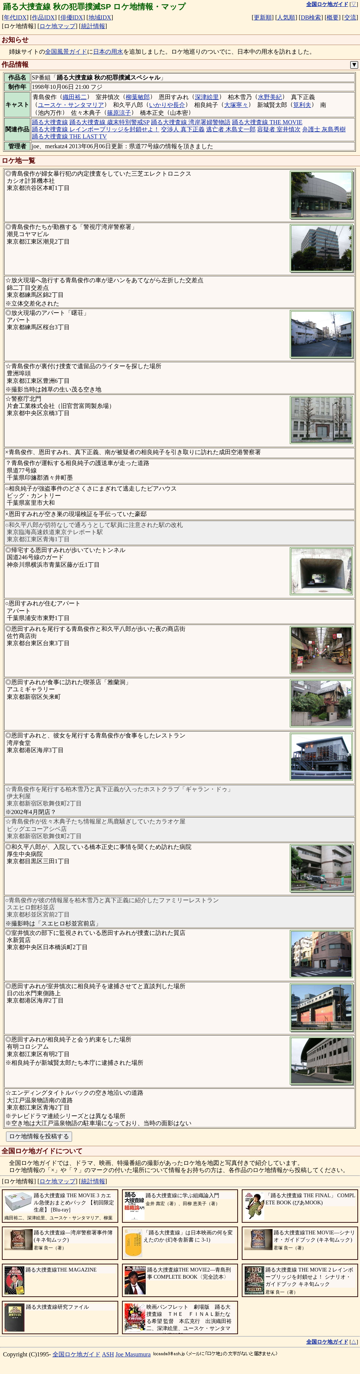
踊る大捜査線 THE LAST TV (69, 136)
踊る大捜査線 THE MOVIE (267, 122)
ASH (108, 1354)
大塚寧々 (236, 105)
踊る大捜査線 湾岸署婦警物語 (190, 122)
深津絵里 (207, 97)
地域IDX (100, 17)
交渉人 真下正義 (183, 129)
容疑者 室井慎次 (279, 129)
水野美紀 (270, 97)
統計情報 (93, 26)
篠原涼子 (119, 113)
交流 (350, 17)
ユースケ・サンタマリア (71, 105)
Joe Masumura (133, 1354)
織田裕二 (75, 97)
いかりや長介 (167, 105)
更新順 (263, 17)
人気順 (286, 17)
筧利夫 (302, 105)
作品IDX (43, 17)
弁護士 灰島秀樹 (324, 129)
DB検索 (311, 17)
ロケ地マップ (57, 26)
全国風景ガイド (66, 51)
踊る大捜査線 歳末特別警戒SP (109, 122)
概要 (333, 17)
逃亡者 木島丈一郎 (231, 129)
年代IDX (15, 17)
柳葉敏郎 (138, 97)
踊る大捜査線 (50, 122)
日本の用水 (108, 51)
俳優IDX (71, 17)
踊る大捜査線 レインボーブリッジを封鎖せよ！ (96, 129)
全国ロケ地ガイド (77, 1354)
